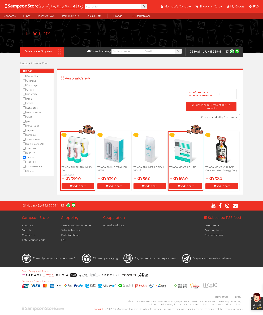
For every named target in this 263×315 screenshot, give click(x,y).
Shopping (70, 218)
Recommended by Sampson (219, 117)
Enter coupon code (33, 240)
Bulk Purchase (70, 235)
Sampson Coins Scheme (76, 225)
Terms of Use (221, 297)
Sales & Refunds (70, 230)
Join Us (26, 230)
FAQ (64, 240)
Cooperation (114, 218)
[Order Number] (127, 51)
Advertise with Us (113, 225)
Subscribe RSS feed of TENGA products (211, 106)
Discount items (213, 235)
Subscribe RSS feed (222, 218)
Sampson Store (35, 218)
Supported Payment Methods (37, 281)
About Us (27, 225)
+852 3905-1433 (217, 51)
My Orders (235, 6)
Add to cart (78, 186)
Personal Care (77, 78)
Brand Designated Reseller (36, 271)
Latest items (211, 225)
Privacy (237, 297)
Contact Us (29, 235)
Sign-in (46, 51)
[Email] (159, 51)
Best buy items (213, 230)
